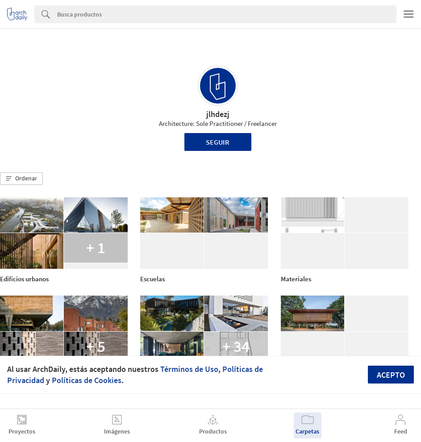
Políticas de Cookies (86, 380)
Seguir (217, 142)
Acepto (391, 375)
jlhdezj (217, 114)
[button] (21, 178)
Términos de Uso (189, 369)
